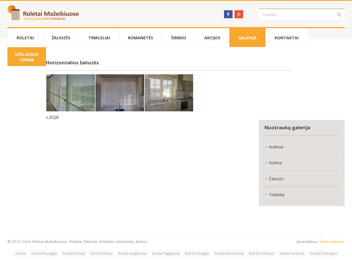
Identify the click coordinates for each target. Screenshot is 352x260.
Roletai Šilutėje (74, 253)
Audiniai (276, 147)
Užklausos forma (27, 57)
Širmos (178, 37)
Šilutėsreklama (332, 241)
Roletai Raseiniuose (229, 253)
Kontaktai (287, 37)
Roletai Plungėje (197, 253)
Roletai (25, 37)
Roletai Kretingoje (323, 253)
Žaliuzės (61, 37)
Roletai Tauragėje (44, 253)
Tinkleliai (99, 37)
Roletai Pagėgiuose (166, 253)
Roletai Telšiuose (261, 253)
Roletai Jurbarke (292, 253)
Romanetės (140, 37)
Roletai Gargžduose (132, 253)
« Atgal (52, 116)
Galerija (247, 37)
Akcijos (212, 37)
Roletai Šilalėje (102, 253)
